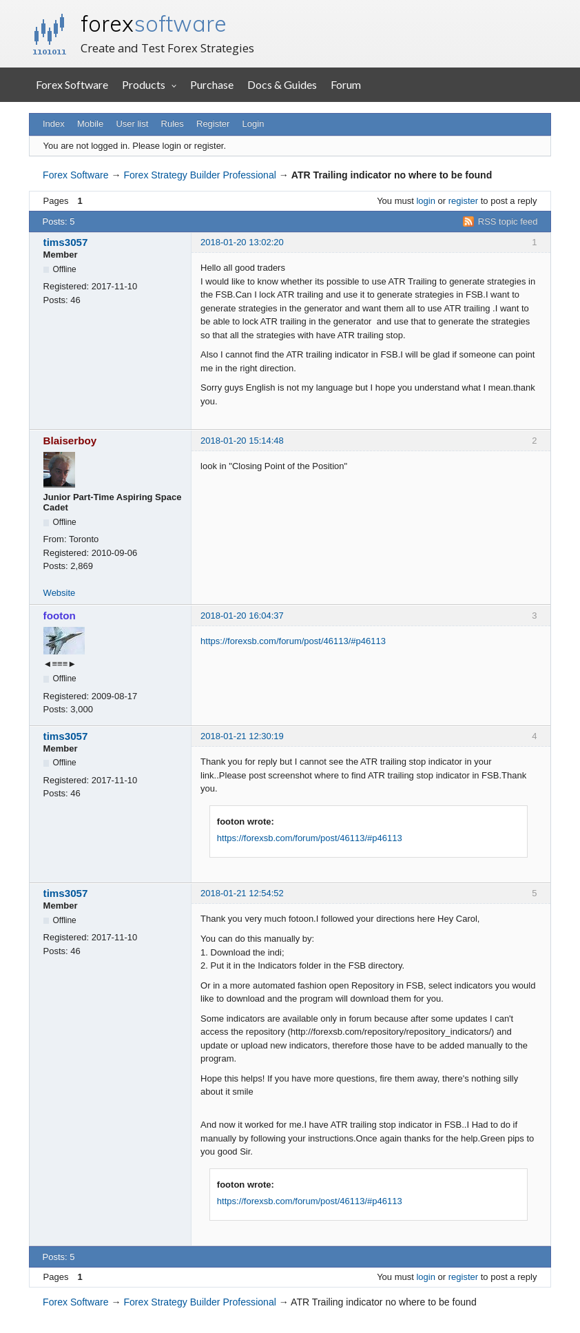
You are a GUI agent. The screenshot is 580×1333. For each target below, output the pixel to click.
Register (212, 123)
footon (59, 615)
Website (59, 593)
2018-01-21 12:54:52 (242, 893)
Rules (172, 123)
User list (132, 123)
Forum (346, 84)
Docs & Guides (282, 84)
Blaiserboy (70, 440)
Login (253, 123)
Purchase (212, 84)
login (425, 201)
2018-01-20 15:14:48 (242, 440)
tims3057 (65, 242)
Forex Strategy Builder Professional (199, 174)
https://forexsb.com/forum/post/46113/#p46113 (293, 641)
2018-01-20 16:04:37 (242, 615)
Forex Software (72, 84)
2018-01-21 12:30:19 (242, 736)
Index (54, 123)
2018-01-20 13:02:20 (242, 242)
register (463, 201)
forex (154, 23)
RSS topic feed (508, 221)
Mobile (90, 123)
